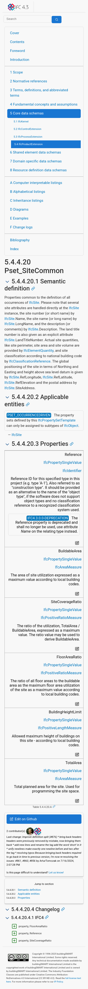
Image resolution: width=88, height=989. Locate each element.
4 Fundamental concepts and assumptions (43, 104)
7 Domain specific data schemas (36, 161)
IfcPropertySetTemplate (57, 420)
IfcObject (71, 426)
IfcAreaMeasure (68, 567)
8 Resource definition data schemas (38, 170)
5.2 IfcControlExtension (27, 129)
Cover (14, 33)
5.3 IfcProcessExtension (28, 136)
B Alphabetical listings (27, 192)
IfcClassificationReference (29, 361)
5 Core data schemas (27, 113)
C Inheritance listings (26, 200)
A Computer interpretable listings (36, 183)
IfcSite (34, 302)
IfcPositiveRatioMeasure (61, 617)
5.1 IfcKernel (21, 121)
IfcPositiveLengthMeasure (60, 728)
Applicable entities (28, 893)
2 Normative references (28, 81)
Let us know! (56, 872)
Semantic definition (29, 889)
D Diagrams (19, 209)
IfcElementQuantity (38, 350)
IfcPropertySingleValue (62, 462)
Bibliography (20, 240)
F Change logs (21, 227)
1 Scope (16, 72)
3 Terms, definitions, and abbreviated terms (39, 93)
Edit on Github (23, 819)
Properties (23, 897)
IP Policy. (58, 981)
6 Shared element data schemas (35, 152)
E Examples (19, 218)
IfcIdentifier (72, 471)
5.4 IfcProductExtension (28, 144)
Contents (17, 42)
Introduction (19, 60)
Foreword (17, 51)
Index (14, 249)
